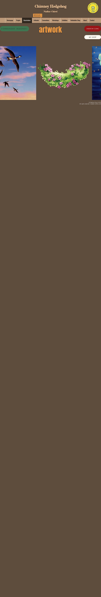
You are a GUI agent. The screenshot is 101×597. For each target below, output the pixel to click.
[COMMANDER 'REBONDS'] (14, 28)
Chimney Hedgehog (50, 6)
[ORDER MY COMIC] (92, 29)
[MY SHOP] (92, 37)
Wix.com (98, 104)
